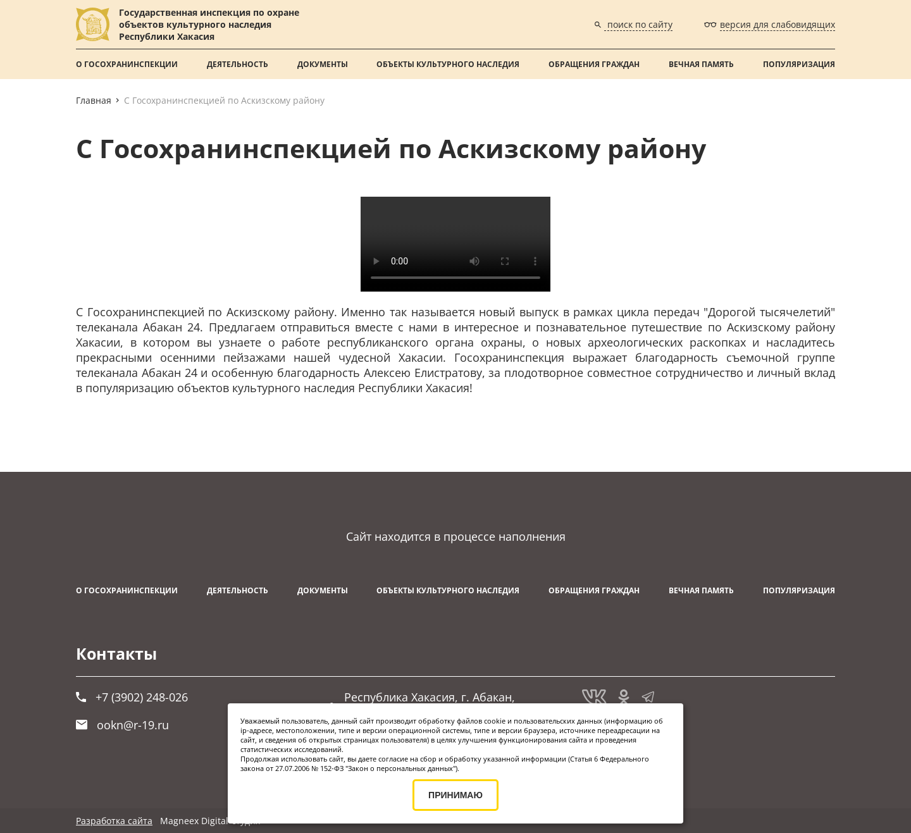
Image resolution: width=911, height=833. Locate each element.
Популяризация (799, 64)
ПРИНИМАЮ (455, 795)
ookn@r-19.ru (122, 724)
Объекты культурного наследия (447, 64)
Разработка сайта (114, 821)
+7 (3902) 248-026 (132, 697)
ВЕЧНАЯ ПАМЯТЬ (701, 64)
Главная (93, 100)
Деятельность (237, 64)
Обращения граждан (594, 64)
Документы (322, 64)
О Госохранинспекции (127, 64)
